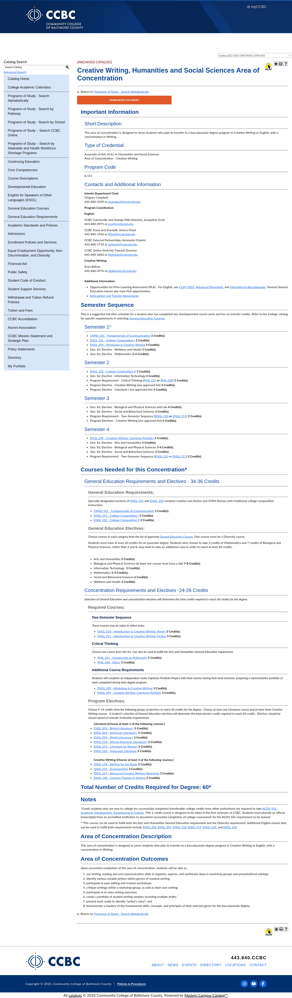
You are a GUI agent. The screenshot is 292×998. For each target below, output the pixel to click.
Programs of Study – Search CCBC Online (34, 133)
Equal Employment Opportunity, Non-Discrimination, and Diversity (35, 253)
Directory (14, 357)
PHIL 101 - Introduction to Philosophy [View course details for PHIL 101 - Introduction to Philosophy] (122, 657)
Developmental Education (27, 187)
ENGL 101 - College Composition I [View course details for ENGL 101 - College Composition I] (112, 340)
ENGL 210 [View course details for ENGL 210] (161, 416)
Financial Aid (17, 264)
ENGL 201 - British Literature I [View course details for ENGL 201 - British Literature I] (114, 728)
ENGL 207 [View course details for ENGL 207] (164, 827)
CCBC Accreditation (22, 319)
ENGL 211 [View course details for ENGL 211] (179, 416)
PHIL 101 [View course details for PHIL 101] (150, 380)
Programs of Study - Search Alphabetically (28, 98)
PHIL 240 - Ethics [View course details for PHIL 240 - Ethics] (108, 662)
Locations (235, 965)
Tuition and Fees (20, 310)
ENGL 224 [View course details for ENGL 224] (209, 827)
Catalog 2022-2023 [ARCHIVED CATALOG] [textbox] (241, 55)
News (173, 965)
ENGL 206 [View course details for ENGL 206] (149, 827)
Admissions (16, 234)
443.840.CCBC (249, 957)
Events (189, 965)
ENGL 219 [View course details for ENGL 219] (194, 827)
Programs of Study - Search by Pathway (31, 111)
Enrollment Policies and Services (32, 242)
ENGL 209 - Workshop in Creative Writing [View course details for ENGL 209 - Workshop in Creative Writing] (117, 344)
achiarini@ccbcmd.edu (122, 244)
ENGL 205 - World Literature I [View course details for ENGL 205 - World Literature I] (113, 737)
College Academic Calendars (29, 87)
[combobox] (254, 55)
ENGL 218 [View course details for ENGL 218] (179, 827)
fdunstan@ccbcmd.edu (123, 254)
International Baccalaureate (248, 287)
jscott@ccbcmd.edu (120, 224)
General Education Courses (28, 208)
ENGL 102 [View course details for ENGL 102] (157, 501)
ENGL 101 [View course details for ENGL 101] (137, 501)
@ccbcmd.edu (126, 234)
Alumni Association (22, 328)
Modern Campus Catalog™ (206, 995)
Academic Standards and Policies (33, 225)
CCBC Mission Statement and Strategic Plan (30, 338)
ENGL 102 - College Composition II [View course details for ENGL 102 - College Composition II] (113, 371)
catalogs (75, 995)
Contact (258, 965)
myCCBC (257, 7)
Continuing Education (24, 162)
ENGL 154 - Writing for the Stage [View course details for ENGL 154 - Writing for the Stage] (115, 764)
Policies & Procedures (131, 984)
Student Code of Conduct (26, 280)
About (158, 965)
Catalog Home (18, 79)
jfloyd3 (112, 234)
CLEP (182, 287)
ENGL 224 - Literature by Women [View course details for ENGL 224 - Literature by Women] (115, 746)
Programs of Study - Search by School (36, 122)
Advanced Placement (209, 287)
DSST (190, 287)
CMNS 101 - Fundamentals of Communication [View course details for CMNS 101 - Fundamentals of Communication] (120, 335)
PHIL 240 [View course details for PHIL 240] (166, 380)
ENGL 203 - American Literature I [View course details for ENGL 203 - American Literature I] (115, 732)
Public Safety (17, 272)
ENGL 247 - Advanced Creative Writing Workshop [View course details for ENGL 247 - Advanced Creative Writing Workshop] (126, 773)
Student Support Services (27, 289)
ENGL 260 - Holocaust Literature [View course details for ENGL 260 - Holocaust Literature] (115, 751)
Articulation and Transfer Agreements (114, 295)
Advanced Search (15, 72)
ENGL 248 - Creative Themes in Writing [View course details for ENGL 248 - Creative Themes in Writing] (119, 778)
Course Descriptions (23, 178)
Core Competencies (22, 170)
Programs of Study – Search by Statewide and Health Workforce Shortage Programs (32, 148)
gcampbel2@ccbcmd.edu (124, 201)
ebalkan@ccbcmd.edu (122, 271)
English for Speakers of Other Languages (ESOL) (30, 197)
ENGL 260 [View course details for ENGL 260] (230, 827)
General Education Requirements (32, 217)
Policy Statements (21, 349)
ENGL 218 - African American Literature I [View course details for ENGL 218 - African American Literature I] (120, 742)
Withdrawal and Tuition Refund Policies (30, 300)
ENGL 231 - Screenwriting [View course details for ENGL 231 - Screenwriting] (111, 769)
